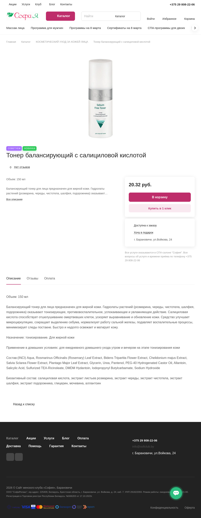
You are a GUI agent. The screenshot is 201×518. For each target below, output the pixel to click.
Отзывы (32, 278)
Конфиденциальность (164, 507)
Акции (31, 438)
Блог (65, 438)
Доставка (13, 446)
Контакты (78, 446)
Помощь (35, 446)
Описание (13, 278)
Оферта (190, 507)
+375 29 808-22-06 (182, 4)
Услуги (49, 438)
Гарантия (56, 446)
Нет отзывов (22, 167)
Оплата (49, 278)
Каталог (12, 438)
